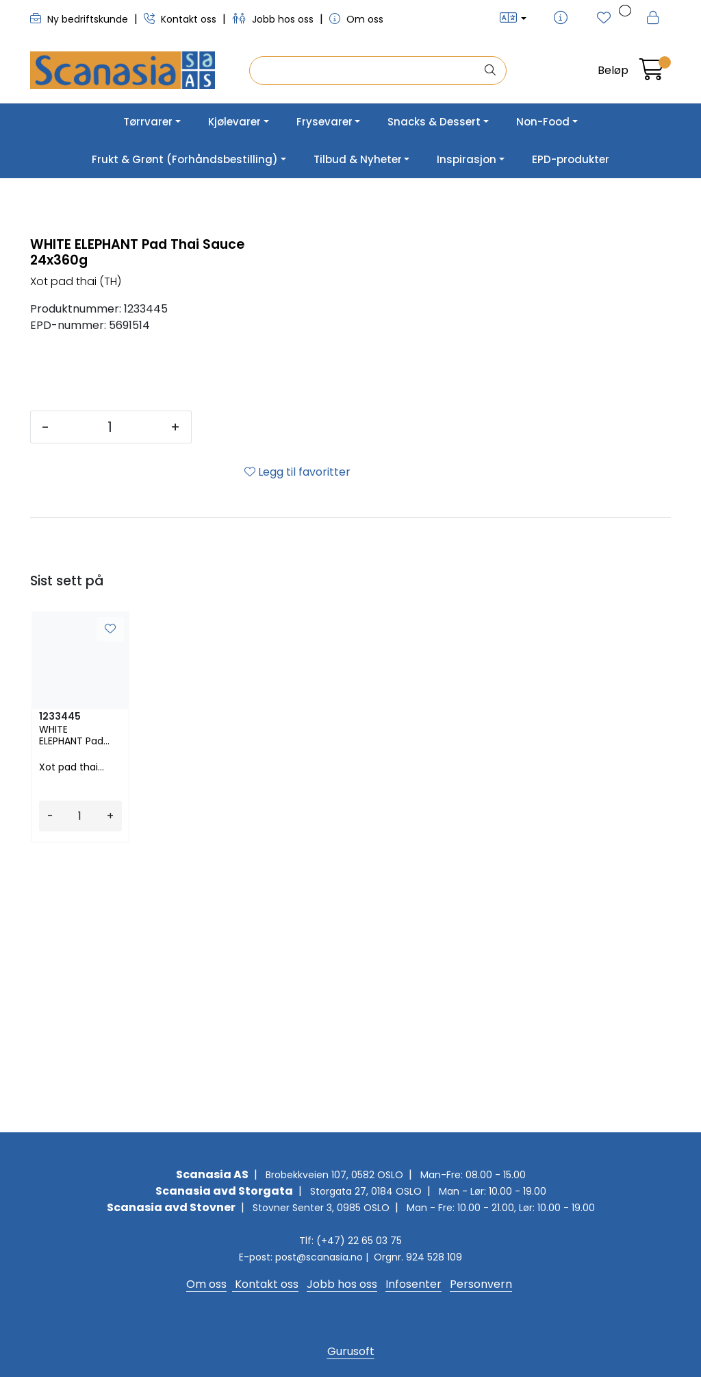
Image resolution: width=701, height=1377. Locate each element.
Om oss (356, 19)
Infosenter (413, 1284)
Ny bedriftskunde (80, 19)
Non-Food (543, 121)
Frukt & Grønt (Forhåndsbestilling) (185, 159)
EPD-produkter (570, 159)
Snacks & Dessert (434, 121)
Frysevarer (324, 121)
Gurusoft (350, 1351)
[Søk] (366, 70)
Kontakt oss (181, 19)
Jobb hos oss (274, 19)
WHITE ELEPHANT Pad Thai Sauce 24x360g (71, 1009)
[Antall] (110, 700)
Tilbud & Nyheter (358, 159)
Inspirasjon (466, 159)
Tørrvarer (148, 121)
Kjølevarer (234, 121)
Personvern (481, 1284)
